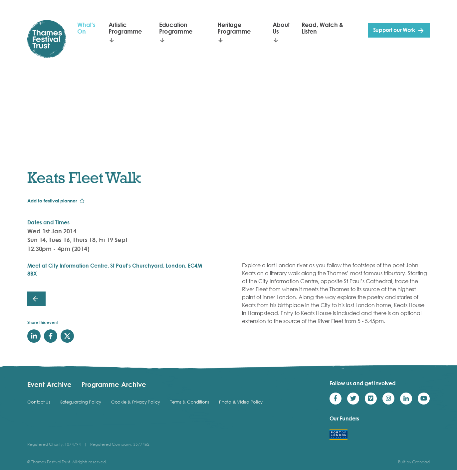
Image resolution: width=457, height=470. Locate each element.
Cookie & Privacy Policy (135, 402)
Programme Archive (114, 384)
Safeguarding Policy (80, 402)
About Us (281, 28)
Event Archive (49, 384)
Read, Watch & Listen (322, 28)
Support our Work (394, 30)
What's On (86, 28)
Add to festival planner (52, 200)
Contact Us (38, 402)
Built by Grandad (414, 461)
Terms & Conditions (189, 402)
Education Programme (176, 28)
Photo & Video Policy (241, 402)
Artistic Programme (125, 28)
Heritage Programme (234, 28)
